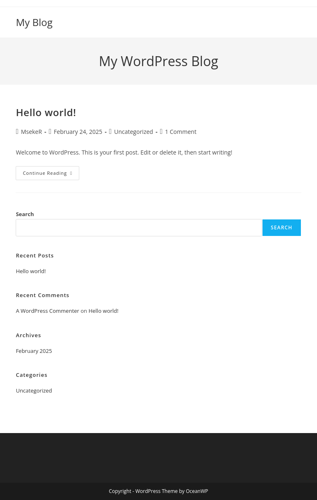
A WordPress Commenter (47, 310)
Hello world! (46, 112)
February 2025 (34, 351)
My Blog (34, 22)
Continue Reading (51, 174)
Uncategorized (133, 132)
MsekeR (31, 132)
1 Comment (180, 132)
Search (25, 214)
